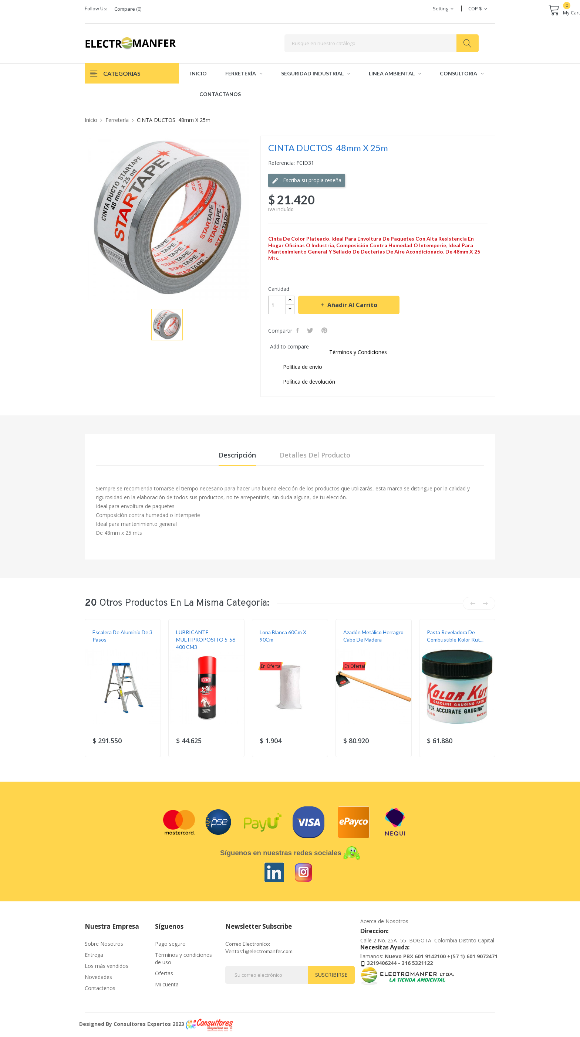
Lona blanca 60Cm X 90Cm (283, 636)
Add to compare (289, 346)
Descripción (237, 454)
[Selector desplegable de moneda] (478, 8)
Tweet (311, 330)
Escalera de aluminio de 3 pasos (122, 636)
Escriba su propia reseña (306, 180)
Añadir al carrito (351, 305)
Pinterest (325, 330)
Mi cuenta (167, 984)
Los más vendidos (106, 965)
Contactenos (100, 988)
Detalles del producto (315, 454)
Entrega (94, 954)
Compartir (298, 330)
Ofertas (164, 973)
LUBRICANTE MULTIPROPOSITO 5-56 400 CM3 (205, 639)
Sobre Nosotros (104, 943)
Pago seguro (170, 943)
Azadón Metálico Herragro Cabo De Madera (373, 636)
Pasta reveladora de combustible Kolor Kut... (455, 636)
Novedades (98, 976)
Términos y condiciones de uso (183, 958)
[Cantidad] (277, 305)
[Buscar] (381, 43)
